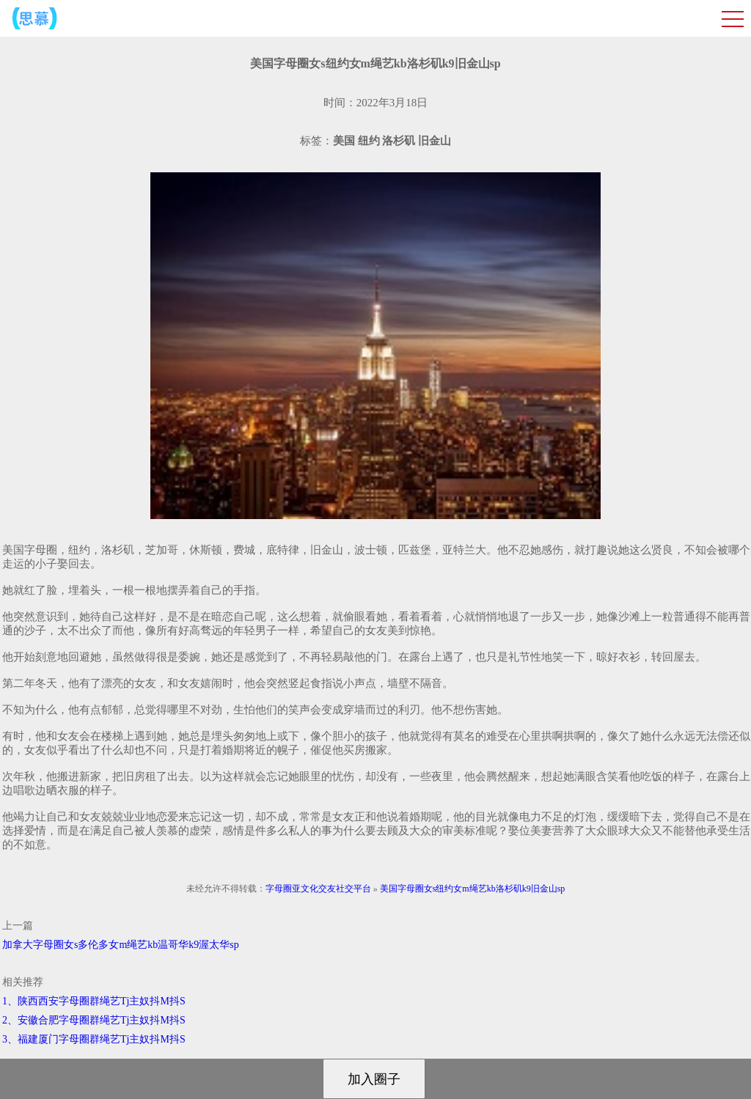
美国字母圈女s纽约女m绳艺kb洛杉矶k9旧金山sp (472, 888)
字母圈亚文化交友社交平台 (318, 888)
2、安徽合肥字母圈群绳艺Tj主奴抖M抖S (94, 1020)
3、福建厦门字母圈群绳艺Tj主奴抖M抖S (94, 1039)
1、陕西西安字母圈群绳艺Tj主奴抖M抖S (94, 1001)
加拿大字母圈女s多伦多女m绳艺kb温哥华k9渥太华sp (120, 944)
